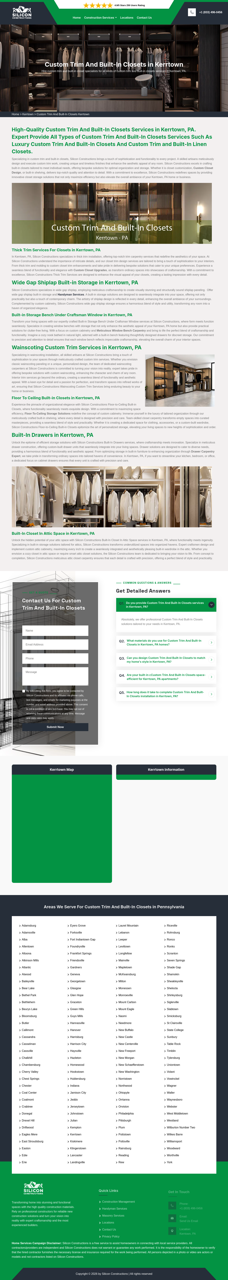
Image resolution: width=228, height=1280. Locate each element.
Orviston (124, 1106)
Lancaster (76, 1155)
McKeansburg (127, 974)
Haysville (75, 1050)
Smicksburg (174, 1016)
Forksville (76, 932)
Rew (121, 1162)
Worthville (173, 1155)
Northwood (125, 1085)
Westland (172, 1120)
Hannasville (77, 1023)
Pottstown (125, 1134)
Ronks (171, 946)
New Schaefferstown (131, 1064)
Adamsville (28, 932)
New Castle (126, 1036)
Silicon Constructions (115, 1273)
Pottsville (124, 1141)
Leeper (123, 939)
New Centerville (128, 1043)
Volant (171, 1071)
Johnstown (77, 1113)
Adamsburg (29, 925)
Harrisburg (76, 1036)
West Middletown (177, 1113)
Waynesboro (174, 1099)
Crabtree (27, 1106)
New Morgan (126, 1057)
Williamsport (174, 1141)
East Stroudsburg (32, 1141)
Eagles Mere (30, 1134)
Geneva (75, 974)
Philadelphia (126, 1113)
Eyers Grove (78, 925)
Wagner (172, 1085)
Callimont (28, 1030)
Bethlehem (28, 1002)
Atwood (26, 974)
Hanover (75, 1030)
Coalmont (28, 1099)
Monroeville (126, 995)
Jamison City (78, 1092)
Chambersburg (31, 1064)
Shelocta (172, 988)
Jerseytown (77, 1106)
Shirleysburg (174, 995)
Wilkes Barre (175, 1134)
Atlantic (26, 967)
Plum (122, 1127)
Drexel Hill (28, 1120)
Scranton (172, 953)
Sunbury (172, 1036)
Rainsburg (125, 1148)
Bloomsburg (29, 1016)
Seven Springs (176, 960)
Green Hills (77, 1009)
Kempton (75, 1127)
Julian (74, 1120)
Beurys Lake (29, 1009)
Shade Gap (174, 967)
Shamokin (173, 974)
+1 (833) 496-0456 (210, 12)
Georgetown (77, 981)
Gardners (76, 967)
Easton (26, 1148)
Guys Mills (76, 1016)
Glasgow (75, 988)
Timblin (171, 1050)
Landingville (77, 1162)
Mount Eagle (126, 1009)
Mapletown (125, 967)
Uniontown (173, 1064)
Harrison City (78, 1043)
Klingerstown (78, 1148)
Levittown (124, 946)
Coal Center (29, 1092)
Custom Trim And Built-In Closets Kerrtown (63, 114)
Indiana (74, 1085)
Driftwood (28, 1127)
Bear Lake (28, 988)
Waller (171, 1092)
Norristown (125, 1078)
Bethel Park (29, 995)
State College (175, 1030)
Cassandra (28, 1036)
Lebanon (124, 932)
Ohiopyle (124, 1092)
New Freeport (127, 1050)
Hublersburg (77, 1078)
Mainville (124, 960)
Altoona (26, 953)
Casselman (29, 1043)
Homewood (77, 1064)
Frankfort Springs (81, 953)
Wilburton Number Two (181, 1127)
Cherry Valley (30, 1071)
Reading (124, 1155)
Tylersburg (173, 1057)
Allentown (28, 946)
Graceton (76, 1002)
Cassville (27, 1050)
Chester (27, 1085)
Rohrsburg (173, 932)
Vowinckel (173, 1078)
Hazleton (75, 1057)
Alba (24, 939)
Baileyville (28, 981)
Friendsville (77, 960)
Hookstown (77, 1071)
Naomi (123, 1016)
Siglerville (173, 1002)
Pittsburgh (125, 1120)
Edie (24, 1155)
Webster (172, 1106)
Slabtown (172, 1009)
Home (77, 17)
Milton (122, 981)
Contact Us (144, 17)
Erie (24, 1162)
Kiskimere (76, 1141)
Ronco (171, 939)
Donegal (27, 1113)
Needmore (125, 1023)
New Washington (129, 1071)
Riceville (172, 925)
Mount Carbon (127, 1002)
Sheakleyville (175, 981)
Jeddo (74, 1099)
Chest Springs (30, 1078)
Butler (25, 1023)
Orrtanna (124, 1099)
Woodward (173, 1148)
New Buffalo (126, 1030)
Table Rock (174, 1043)
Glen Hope (77, 995)
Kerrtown (27, 114)
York (169, 1162)
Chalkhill (27, 1057)
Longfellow (125, 953)
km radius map (61, 826)
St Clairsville (174, 1023)
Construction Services (99, 17)
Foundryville (77, 946)
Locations (126, 17)
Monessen (125, 988)
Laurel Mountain (129, 925)
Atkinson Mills (30, 960)
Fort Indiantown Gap (82, 939)
